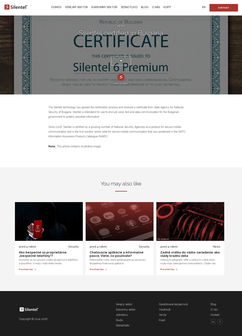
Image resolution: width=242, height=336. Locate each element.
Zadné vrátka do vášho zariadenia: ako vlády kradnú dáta (190, 254)
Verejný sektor (76, 7)
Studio (119, 320)
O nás (156, 7)
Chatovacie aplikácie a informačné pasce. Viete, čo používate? (116, 254)
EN (204, 7)
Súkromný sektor (104, 7)
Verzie (162, 314)
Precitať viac (27, 269)
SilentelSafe (122, 325)
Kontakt (223, 7)
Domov (56, 7)
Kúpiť (167, 7)
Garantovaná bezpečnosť (173, 304)
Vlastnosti (165, 309)
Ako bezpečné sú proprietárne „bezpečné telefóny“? (43, 254)
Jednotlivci (129, 7)
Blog (144, 7)
